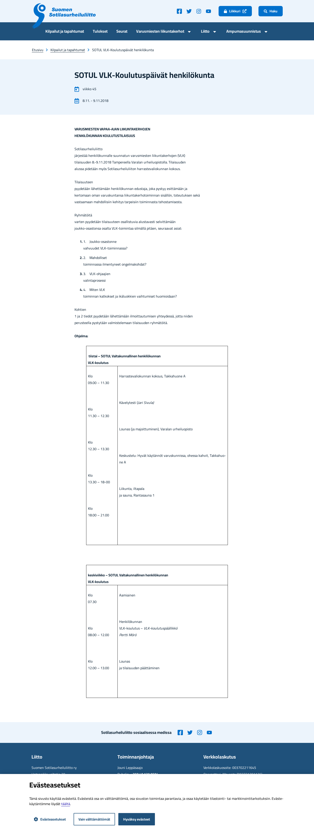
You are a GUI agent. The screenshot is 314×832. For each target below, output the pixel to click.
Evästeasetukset (50, 819)
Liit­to (205, 32)
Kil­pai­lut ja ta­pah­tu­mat (64, 32)
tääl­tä (65, 803)
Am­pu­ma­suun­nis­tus (243, 32)
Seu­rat (121, 32)
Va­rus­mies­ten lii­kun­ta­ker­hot (160, 32)
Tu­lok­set (100, 32)
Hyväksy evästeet (136, 819)
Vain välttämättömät (94, 819)
